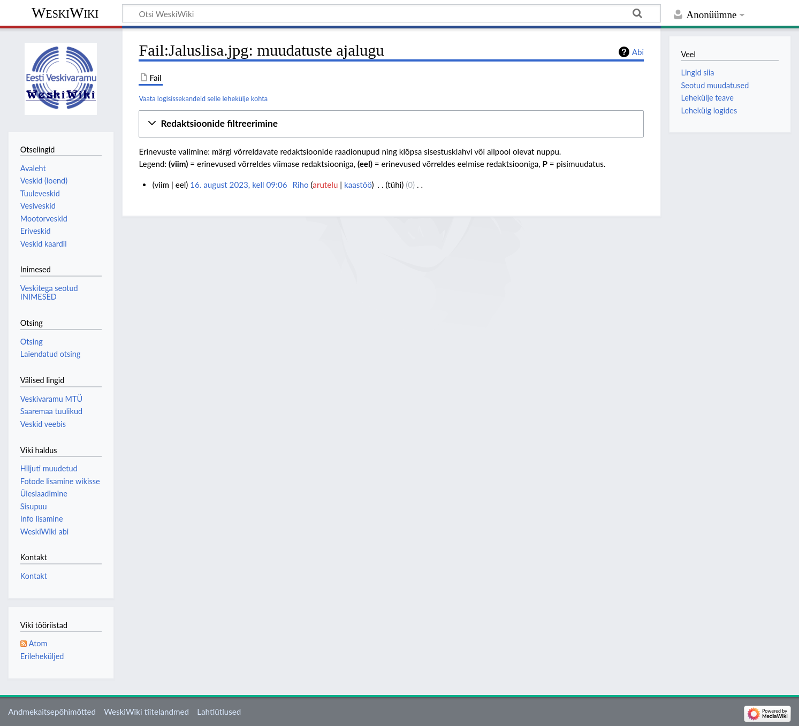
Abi (638, 52)
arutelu (325, 184)
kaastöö (358, 184)
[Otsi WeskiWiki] (391, 13)
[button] (391, 124)
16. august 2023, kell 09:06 (238, 184)
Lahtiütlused (219, 711)
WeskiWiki (65, 12)
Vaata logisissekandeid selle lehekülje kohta (203, 98)
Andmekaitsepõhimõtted (52, 711)
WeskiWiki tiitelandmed (146, 711)
